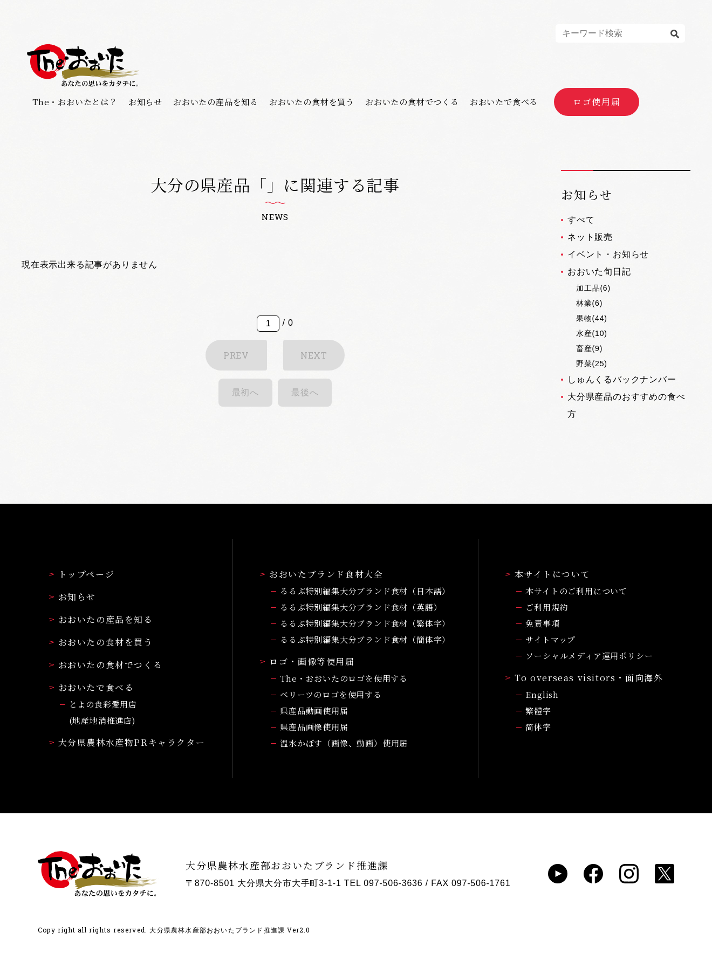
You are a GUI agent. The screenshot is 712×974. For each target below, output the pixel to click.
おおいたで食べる (504, 102)
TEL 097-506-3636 (383, 883)
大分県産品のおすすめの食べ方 (626, 405)
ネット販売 (590, 237)
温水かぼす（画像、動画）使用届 (344, 743)
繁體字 (538, 710)
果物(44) (591, 318)
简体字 (538, 726)
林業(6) (589, 303)
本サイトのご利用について (576, 590)
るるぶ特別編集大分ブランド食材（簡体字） (365, 639)
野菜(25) (591, 363)
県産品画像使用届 (314, 726)
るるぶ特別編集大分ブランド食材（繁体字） (365, 623)
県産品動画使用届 (314, 710)
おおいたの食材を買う (311, 102)
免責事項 (542, 623)
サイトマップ (550, 639)
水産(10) (591, 333)
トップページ (82, 574)
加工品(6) (593, 288)
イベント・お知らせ (608, 254)
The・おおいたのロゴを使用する (344, 678)
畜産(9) (589, 348)
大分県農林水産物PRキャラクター (127, 742)
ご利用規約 (546, 607)
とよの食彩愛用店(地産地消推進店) (103, 712)
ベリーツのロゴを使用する (331, 694)
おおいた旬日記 (599, 271)
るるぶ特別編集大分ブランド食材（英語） (361, 607)
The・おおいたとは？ (75, 102)
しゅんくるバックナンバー (621, 379)
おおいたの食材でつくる (412, 102)
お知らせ (145, 102)
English (542, 694)
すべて (580, 219)
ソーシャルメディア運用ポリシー (589, 655)
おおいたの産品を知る (215, 102)
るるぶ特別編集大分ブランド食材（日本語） (365, 590)
